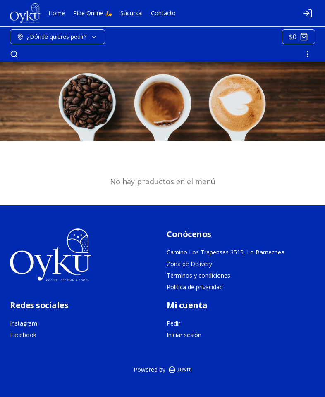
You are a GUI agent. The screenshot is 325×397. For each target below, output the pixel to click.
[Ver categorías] (307, 54)
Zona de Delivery (189, 264)
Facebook (23, 335)
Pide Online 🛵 (92, 13)
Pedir (173, 323)
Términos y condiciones (198, 275)
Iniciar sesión (184, 335)
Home (56, 13)
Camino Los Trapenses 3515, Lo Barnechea (225, 252)
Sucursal (131, 13)
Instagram (23, 323)
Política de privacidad (195, 287)
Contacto (163, 13)
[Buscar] (14, 54)
